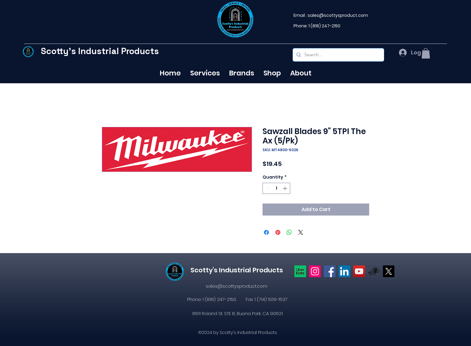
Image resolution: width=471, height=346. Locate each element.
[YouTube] (359, 271)
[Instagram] (315, 271)
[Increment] (285, 188)
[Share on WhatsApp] (289, 232)
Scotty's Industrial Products (100, 51)
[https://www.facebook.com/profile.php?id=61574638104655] (330, 271)
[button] (425, 53)
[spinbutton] (276, 188)
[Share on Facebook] (266, 232)
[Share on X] (300, 232)
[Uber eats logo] (300, 271)
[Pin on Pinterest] (277, 232)
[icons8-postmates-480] (374, 271)
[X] (388, 271)
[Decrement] (267, 188)
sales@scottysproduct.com (338, 15)
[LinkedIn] (344, 271)
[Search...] (337, 54)
